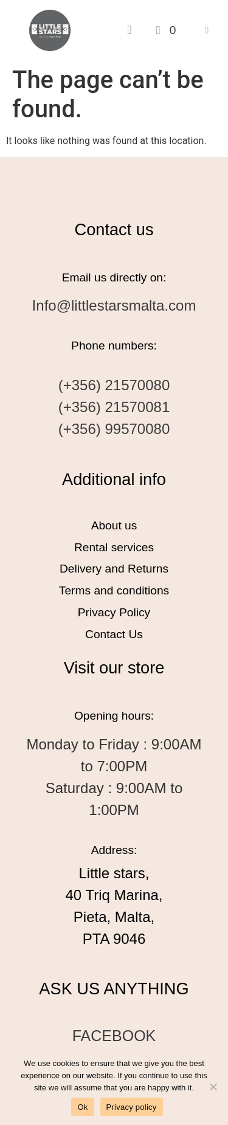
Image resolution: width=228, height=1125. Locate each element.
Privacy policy (131, 1107)
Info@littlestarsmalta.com (114, 305)
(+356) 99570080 (114, 429)
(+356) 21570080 (114, 385)
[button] (207, 30)
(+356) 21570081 (114, 407)
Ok (82, 1107)
